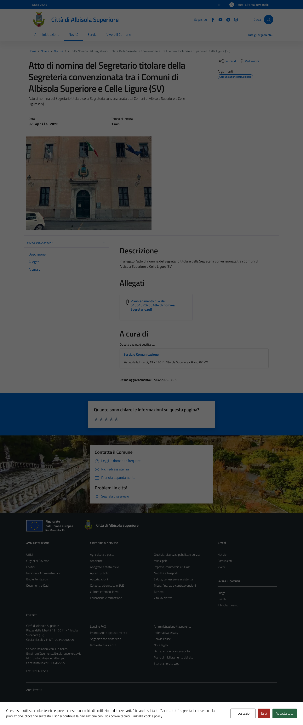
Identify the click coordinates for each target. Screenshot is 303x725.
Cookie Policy (162, 638)
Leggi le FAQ (98, 626)
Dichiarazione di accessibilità (172, 651)
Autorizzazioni (99, 579)
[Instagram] (234, 19)
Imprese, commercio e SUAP (172, 567)
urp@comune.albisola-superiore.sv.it (58, 653)
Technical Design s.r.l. (52, 713)
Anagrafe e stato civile (104, 567)
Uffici (29, 554)
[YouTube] (219, 19)
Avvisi (221, 567)
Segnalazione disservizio (105, 638)
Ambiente (96, 560)
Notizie (222, 554)
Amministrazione (46, 34)
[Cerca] (268, 19)
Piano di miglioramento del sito (173, 657)
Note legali (161, 645)
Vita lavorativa (163, 598)
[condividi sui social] (227, 61)
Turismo (158, 591)
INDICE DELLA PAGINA (66, 242)
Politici (30, 567)
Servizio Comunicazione (141, 354)
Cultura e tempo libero (104, 591)
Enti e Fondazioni (37, 579)
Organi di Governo (37, 560)
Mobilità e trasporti (166, 573)
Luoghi (222, 592)
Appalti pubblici (99, 573)
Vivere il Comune (118, 34)
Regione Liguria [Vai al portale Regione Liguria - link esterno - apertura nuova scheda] (38, 5)
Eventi (222, 599)
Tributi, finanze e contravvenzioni (175, 585)
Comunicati (225, 560)
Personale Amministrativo (43, 573)
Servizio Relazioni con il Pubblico (46, 649)
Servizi (92, 34)
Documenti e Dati (37, 585)
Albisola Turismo (228, 605)
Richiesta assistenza (103, 645)
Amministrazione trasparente (172, 626)
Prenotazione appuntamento (108, 632)
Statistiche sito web (166, 663)
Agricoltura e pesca (102, 554)
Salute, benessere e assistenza (173, 579)
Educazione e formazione (106, 598)
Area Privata (34, 689)
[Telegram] (227, 19)
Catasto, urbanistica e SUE (107, 585)
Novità (73, 34)
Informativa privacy (166, 632)
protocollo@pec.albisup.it (49, 658)
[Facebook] (211, 19)
